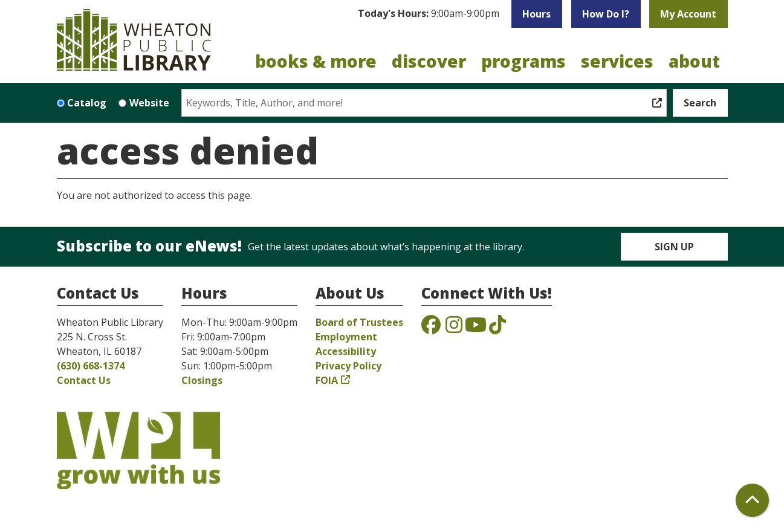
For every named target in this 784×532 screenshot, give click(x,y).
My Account (688, 14)
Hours (536, 14)
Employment (346, 336)
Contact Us (84, 380)
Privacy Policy (348, 365)
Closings (201, 380)
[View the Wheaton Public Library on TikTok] (497, 328)
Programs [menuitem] (523, 61)
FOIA (327, 380)
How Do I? (605, 14)
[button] (428, 14)
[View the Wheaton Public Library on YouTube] (476, 328)
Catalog (86, 102)
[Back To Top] (752, 500)
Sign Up (674, 246)
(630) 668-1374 (91, 365)
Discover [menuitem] (429, 61)
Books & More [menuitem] (316, 61)
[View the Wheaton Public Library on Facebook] (431, 328)
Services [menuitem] (617, 61)
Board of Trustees (359, 322)
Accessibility (346, 351)
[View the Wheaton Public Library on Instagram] (453, 328)
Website (149, 102)
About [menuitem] (694, 61)
